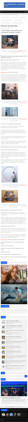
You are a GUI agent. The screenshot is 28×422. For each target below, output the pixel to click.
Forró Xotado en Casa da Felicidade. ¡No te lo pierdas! (11, 398)
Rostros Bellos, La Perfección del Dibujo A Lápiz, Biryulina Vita (16, 341)
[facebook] (2, 259)
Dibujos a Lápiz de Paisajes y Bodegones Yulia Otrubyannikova (16, 360)
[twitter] (5, 259)
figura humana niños (14, 17)
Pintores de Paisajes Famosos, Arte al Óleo (11, 14)
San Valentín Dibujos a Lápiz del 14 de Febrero (13, 351)
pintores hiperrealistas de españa (7, 20)
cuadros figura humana (5, 17)
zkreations (12, 406)
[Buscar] (26, 11)
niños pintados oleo (23, 17)
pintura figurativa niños (18, 20)
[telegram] (11, 259)
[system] (25, 11)
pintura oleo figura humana (6, 22)
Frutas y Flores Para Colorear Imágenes (12, 320)
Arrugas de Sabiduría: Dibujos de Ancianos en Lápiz (14, 325)
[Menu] (1, 11)
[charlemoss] (15, 414)
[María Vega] (11, 414)
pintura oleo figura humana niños (17, 22)
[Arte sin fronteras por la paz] (3, 414)
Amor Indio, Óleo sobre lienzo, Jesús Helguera (13, 336)
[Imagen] (14, 388)
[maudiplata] (19, 414)
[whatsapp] (8, 259)
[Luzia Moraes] (7, 414)
